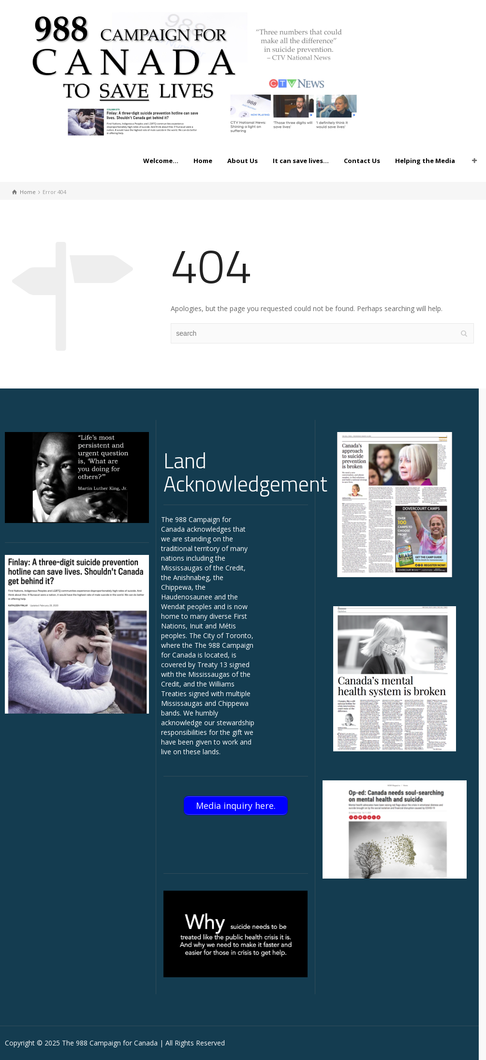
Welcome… (160, 160)
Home (202, 160)
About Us (242, 160)
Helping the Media (425, 160)
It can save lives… (301, 160)
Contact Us (362, 160)
